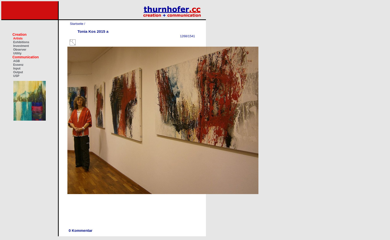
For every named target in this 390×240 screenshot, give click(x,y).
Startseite (76, 24)
